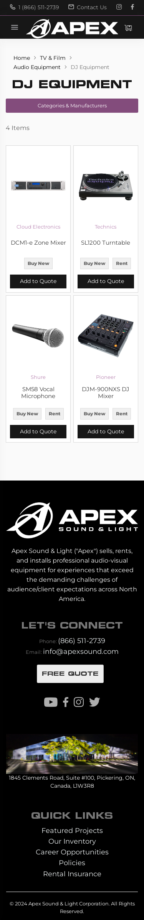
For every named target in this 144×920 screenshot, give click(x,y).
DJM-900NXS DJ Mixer (105, 393)
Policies (72, 862)
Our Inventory (72, 841)
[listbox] (38, 264)
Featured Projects (72, 830)
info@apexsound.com (81, 651)
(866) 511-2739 (81, 640)
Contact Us (87, 7)
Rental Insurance (72, 873)
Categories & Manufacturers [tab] (72, 105)
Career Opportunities (72, 852)
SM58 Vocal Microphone (38, 393)
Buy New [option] (38, 263)
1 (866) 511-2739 (34, 7)
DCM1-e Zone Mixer (38, 242)
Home (22, 57)
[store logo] (72, 28)
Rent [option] (121, 263)
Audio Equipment (37, 67)
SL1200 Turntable (105, 242)
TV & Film (53, 57)
